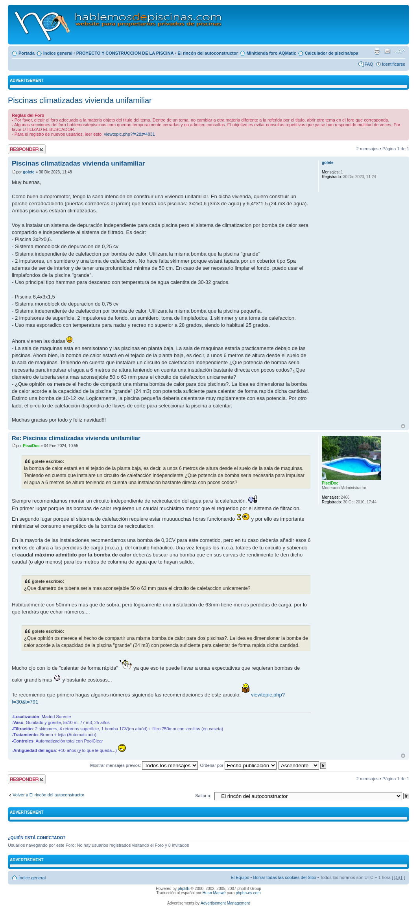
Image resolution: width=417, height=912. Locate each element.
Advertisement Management (225, 903)
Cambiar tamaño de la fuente (399, 51)
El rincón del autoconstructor (207, 53)
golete (28, 172)
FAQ (369, 64)
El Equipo (240, 877)
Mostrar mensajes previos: (144, 765)
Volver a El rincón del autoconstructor (48, 794)
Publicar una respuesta (27, 149)
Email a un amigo (387, 51)
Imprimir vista (377, 51)
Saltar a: (203, 795)
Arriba (403, 426)
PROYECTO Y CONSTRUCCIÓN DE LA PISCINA (125, 53)
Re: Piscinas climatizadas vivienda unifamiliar (76, 438)
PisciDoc (31, 446)
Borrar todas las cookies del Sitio (284, 877)
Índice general (57, 53)
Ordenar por (238, 765)
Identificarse (393, 64)
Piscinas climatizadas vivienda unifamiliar (80, 100)
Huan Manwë (214, 893)
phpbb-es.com (248, 893)
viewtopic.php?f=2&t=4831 (129, 134)
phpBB (184, 888)
